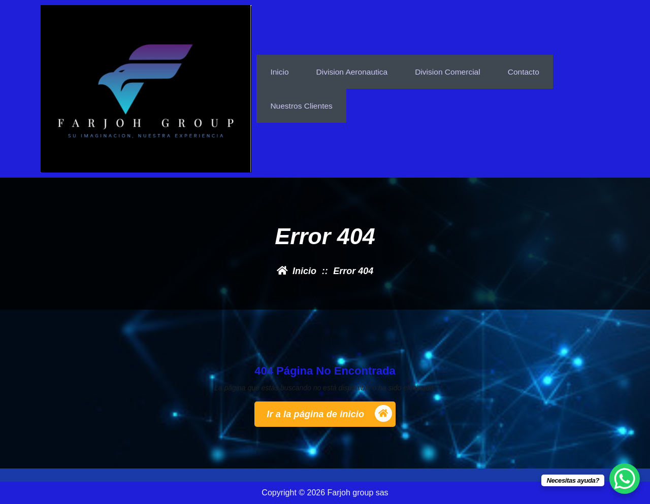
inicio (279, 69)
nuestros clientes (302, 107)
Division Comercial (451, 69)
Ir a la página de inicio (329, 414)
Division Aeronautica (354, 69)
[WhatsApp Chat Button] (624, 478)
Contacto (528, 69)
